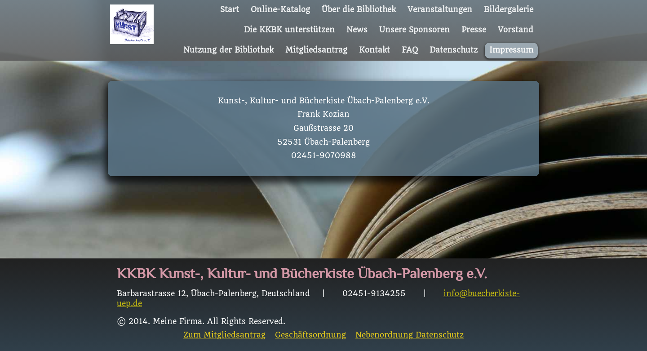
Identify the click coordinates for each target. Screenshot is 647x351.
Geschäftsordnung (310, 335)
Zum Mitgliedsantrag (224, 335)
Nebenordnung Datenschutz (409, 335)
